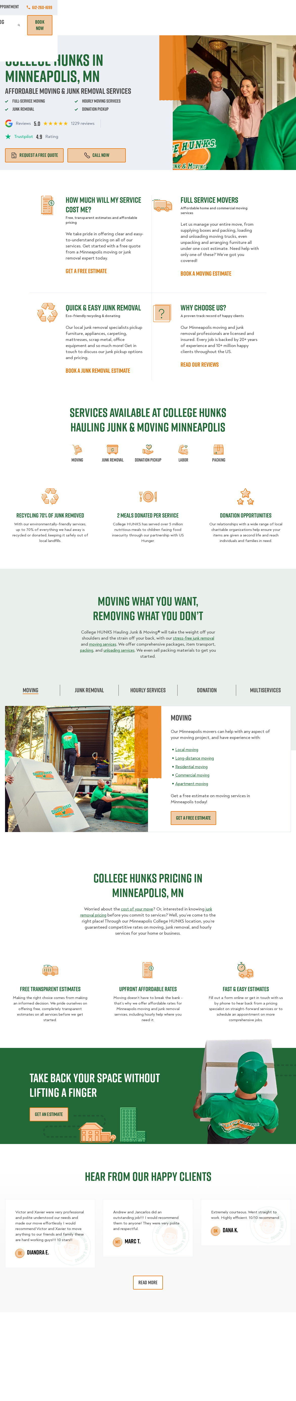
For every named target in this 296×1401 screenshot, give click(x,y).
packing (88, 650)
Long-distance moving (197, 758)
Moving (82, 25)
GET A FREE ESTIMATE (86, 271)
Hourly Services (174, 25)
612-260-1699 (281, 7)
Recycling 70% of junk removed (50, 515)
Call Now (96, 155)
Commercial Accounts (99, 7)
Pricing (201, 25)
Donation (207, 690)
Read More (148, 1282)
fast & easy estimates (246, 989)
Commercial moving (194, 775)
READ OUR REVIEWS (200, 364)
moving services (103, 644)
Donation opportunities (246, 515)
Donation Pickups (139, 25)
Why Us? (221, 25)
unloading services (124, 650)
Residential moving (193, 766)
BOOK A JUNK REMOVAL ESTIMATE (98, 370)
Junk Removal (107, 25)
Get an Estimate (49, 1114)
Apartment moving (193, 784)
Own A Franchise (196, 7)
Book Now (276, 25)
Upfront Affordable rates (148, 989)
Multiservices (265, 690)
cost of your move (136, 909)
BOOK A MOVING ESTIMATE (206, 273)
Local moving (188, 749)
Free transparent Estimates (50, 989)
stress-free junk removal (193, 638)
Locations (137, 7)
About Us (164, 7)
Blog (239, 25)
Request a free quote (34, 155)
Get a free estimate (193, 817)
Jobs (66, 7)
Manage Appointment (238, 7)
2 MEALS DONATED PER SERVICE (148, 515)
